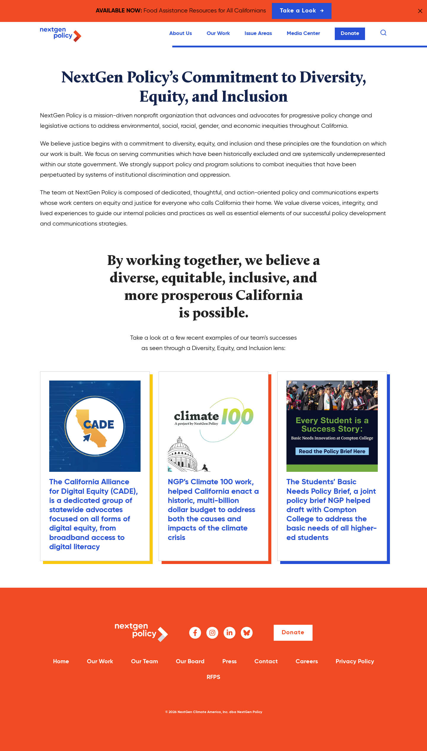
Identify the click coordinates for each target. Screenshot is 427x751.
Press (229, 662)
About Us (180, 33)
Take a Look (302, 11)
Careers (307, 662)
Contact (266, 662)
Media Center (303, 33)
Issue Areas (258, 33)
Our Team (144, 662)
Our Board (190, 662)
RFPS (213, 677)
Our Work (218, 33)
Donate (350, 33)
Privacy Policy (355, 662)
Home (61, 662)
